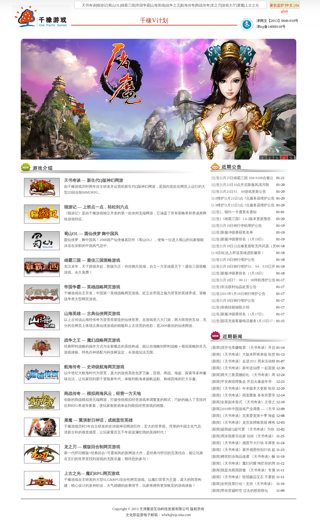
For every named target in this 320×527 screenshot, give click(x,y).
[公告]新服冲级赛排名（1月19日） (239, 239)
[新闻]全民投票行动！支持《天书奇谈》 (243, 484)
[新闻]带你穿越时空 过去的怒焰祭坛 (240, 491)
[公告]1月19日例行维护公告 (233, 260)
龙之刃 (216, 5)
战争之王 (173, 5)
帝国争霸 (143, 5)
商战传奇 (202, 5)
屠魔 (240, 5)
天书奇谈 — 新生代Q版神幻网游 (93, 180)
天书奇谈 (89, 5)
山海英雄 (158, 5)
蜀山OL (114, 5)
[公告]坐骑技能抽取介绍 (231, 307)
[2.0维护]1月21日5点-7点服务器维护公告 (243, 198)
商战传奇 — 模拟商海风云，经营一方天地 (102, 393)
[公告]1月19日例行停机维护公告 (237, 226)
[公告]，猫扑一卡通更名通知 (234, 212)
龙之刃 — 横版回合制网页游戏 (92, 447)
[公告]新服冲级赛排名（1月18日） (239, 273)
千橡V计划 (154, 20)
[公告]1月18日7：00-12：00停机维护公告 (244, 280)
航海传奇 (188, 5)
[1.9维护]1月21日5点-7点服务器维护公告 (243, 205)
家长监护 (277, 5)
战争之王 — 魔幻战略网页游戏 (92, 340)
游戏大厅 (229, 5)
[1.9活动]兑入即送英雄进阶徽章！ (238, 253)
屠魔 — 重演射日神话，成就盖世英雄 (98, 420)
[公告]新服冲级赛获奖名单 (232, 232)
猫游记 (102, 5)
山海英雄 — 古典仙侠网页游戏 (92, 313)
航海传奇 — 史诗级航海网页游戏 (94, 367)
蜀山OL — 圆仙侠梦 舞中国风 (91, 234)
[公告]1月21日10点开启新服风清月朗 (240, 185)
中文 (289, 5)
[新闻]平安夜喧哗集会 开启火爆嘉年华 (242, 382)
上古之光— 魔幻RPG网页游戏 (92, 473)
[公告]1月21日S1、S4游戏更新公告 (239, 191)
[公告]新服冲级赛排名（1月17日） (239, 314)
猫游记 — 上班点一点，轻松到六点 (96, 207)
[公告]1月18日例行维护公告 (233, 300)
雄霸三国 (128, 5)
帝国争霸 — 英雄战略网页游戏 (92, 287)
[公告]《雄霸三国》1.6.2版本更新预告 (241, 219)
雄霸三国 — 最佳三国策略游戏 (92, 260)
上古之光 (252, 5)
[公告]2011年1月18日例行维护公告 (239, 294)
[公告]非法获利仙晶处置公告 (234, 287)
